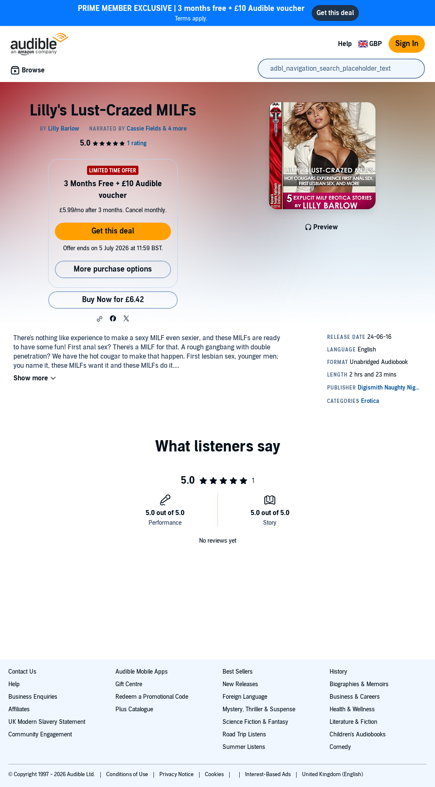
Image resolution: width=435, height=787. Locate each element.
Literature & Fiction (353, 721)
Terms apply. (191, 12)
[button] (99, 318)
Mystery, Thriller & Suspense (259, 709)
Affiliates (19, 709)
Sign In (406, 43)
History (338, 671)
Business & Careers (355, 696)
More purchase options (113, 269)
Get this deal (113, 231)
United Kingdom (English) (332, 774)
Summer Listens (244, 747)
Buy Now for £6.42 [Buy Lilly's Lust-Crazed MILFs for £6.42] (113, 299)
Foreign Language (245, 696)
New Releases (240, 684)
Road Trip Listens (244, 734)
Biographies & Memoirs (359, 684)
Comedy (340, 747)
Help (345, 44)
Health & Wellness (352, 709)
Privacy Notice (177, 774)
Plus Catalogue (134, 709)
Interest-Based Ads (268, 774)
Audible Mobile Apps (141, 671)
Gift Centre (128, 684)
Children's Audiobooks (358, 734)
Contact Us (22, 671)
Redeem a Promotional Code (151, 696)
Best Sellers (238, 671)
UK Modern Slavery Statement (46, 721)
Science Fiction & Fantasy (255, 721)
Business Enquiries (32, 696)
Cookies (215, 774)
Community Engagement (40, 734)
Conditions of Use (127, 774)
